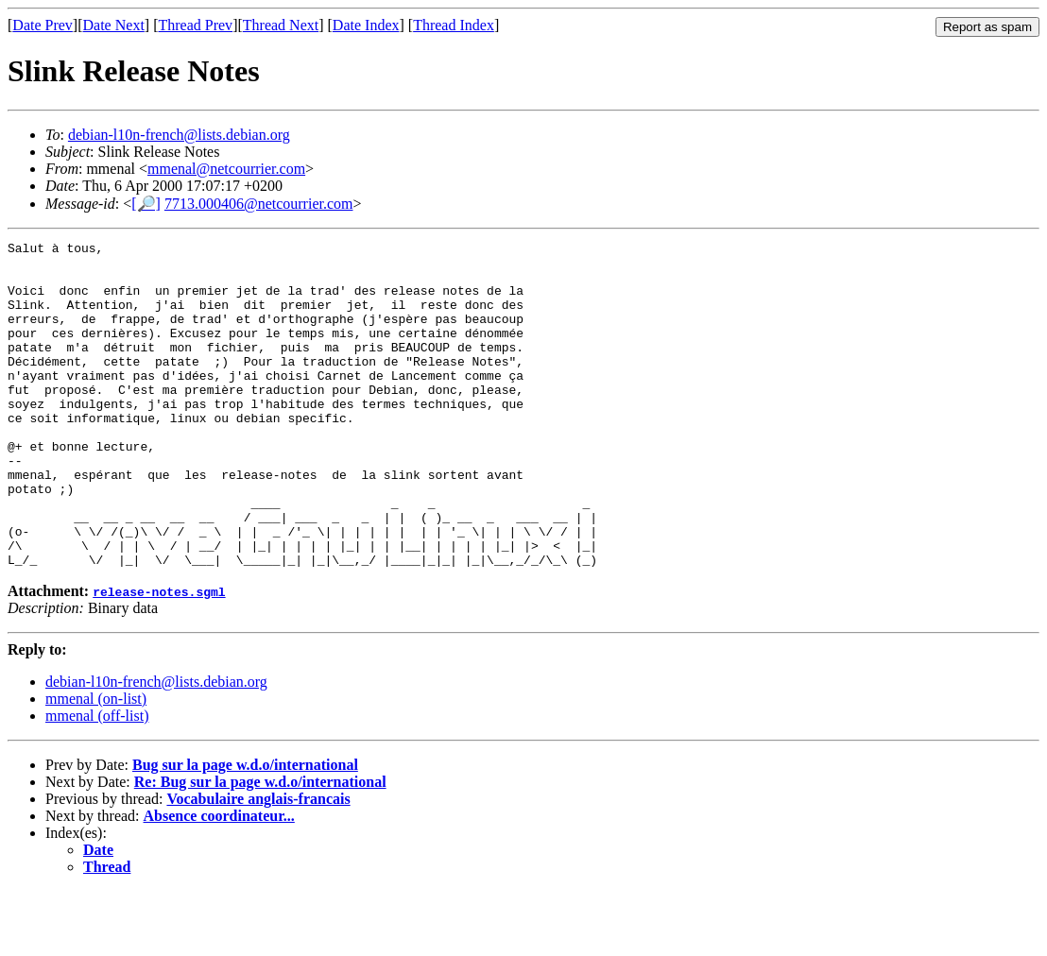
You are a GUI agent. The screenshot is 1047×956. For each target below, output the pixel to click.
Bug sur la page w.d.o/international (245, 830)
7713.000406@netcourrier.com (258, 204)
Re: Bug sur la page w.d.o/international (260, 847)
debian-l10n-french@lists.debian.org (179, 135)
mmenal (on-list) (95, 764)
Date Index (366, 25)
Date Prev (42, 25)
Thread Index (453, 25)
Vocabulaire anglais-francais (258, 864)
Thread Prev (195, 25)
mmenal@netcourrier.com (226, 169)
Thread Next (280, 25)
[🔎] (146, 204)
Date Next (114, 25)
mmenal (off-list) (96, 781)
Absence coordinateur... (219, 881)
